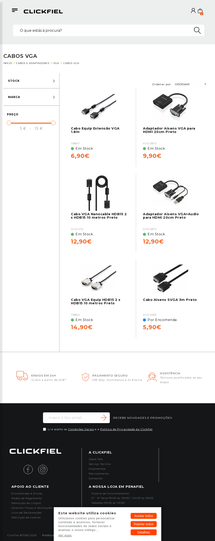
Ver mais (65, 535)
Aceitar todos (143, 516)
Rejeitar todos (143, 524)
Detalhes (143, 532)
